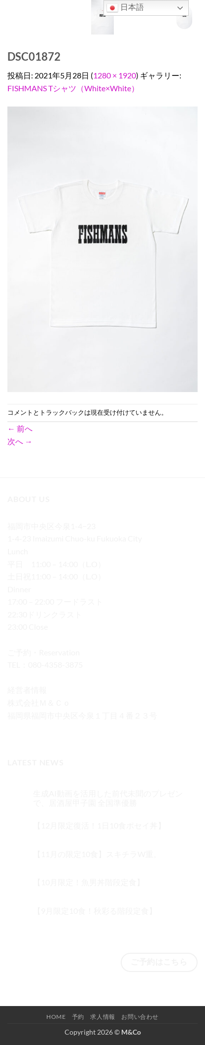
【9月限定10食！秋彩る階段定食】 (95, 910)
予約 (78, 1016)
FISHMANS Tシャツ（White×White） (73, 88)
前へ (20, 428)
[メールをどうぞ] (70, 729)
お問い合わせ (140, 1016)
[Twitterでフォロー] (52, 729)
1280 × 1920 (114, 75)
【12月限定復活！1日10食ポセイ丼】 (99, 825)
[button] (13, 17)
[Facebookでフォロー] (16, 729)
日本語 (125, 8)
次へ (20, 441)
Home (56, 1016)
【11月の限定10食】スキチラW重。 (97, 854)
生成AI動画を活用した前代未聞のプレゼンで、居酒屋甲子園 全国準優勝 (108, 798)
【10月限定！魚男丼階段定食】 (88, 882)
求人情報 (102, 1016)
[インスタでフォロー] (34, 729)
